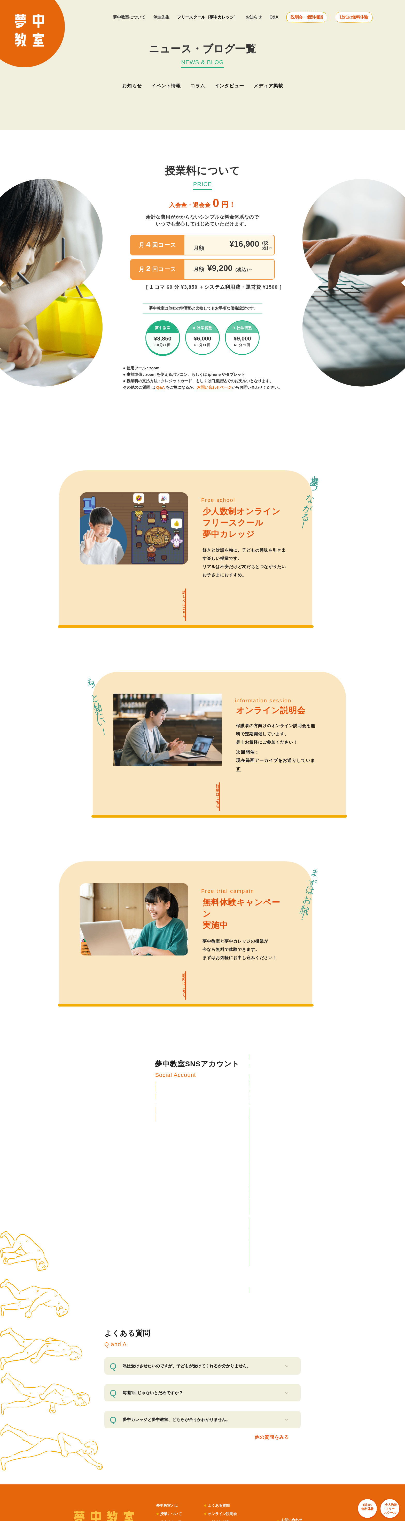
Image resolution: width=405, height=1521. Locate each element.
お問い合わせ (293, 1347)
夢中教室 (240, 1450)
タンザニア (242, 1480)
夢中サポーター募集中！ (231, 1366)
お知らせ (254, 17)
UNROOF (108, 1456)
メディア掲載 (268, 85)
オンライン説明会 (225, 1341)
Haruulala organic (114, 1482)
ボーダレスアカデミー (249, 1463)
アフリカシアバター (155, 1475)
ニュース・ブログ (175, 1374)
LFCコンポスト (135, 1436)
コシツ (106, 1463)
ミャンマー (267, 1475)
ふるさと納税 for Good (292, 1436)
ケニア (255, 1485)
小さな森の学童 (261, 1450)
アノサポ (125, 1443)
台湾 (286, 1485)
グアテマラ (286, 1475)
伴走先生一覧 (171, 1349)
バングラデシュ (245, 1475)
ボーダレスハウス (114, 1450)
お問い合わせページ (214, 387)
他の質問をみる (270, 1263)
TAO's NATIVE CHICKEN (173, 1482)
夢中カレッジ (171, 1366)
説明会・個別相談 (307, 17)
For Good (265, 1436)
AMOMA (107, 1475)
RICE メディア (244, 1436)
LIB (134, 1475)
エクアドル (306, 1475)
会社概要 (289, 1354)
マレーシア (306, 1480)
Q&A (273, 17)
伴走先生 (161, 17)
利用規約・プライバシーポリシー (305, 1363)
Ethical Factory (140, 1482)
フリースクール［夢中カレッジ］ (207, 17)
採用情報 (289, 1380)
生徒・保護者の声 (175, 1358)
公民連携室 (242, 1456)
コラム (197, 85)
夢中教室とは (168, 1333)
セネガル (240, 1485)
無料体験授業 (221, 1349)
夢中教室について (129, 17)
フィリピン (261, 1480)
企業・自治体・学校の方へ (233, 1358)
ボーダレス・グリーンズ (251, 1443)
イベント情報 (166, 85)
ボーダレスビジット (144, 1450)
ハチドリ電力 (159, 1436)
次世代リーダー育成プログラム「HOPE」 (263, 1468)
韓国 (276, 1485)
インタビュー (229, 85)
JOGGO (122, 1475)
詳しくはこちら (179, 597)
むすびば (168, 1450)
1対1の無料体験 (353, 17)
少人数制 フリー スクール (375, 1494)
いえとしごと (128, 1456)
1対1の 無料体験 (331, 1490)
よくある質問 (221, 1333)
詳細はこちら (213, 776)
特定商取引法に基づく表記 (303, 1373)
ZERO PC (109, 1443)
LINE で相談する (249, 1099)
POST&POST (111, 1436)
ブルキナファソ (283, 1480)
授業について (171, 1341)
